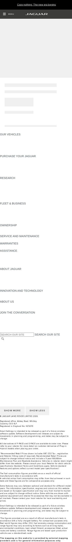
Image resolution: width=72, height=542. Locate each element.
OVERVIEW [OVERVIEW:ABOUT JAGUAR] (7, 272)
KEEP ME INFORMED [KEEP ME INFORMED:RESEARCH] (14, 185)
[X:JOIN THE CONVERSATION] (2, 330)
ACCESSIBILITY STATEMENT (18, 364)
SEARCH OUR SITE (47, 334)
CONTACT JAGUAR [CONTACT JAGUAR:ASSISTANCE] (12, 254)
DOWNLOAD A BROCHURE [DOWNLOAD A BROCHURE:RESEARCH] (17, 181)
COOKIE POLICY (11, 368)
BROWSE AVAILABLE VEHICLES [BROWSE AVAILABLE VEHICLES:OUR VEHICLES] (21, 148)
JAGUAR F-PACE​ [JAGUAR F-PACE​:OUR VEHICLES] (11, 138)
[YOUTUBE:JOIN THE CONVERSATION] (8, 323)
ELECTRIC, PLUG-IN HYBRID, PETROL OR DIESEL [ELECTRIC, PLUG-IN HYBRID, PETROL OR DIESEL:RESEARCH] (32, 199)
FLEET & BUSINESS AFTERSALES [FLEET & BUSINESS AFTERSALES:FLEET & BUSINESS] (22, 218)
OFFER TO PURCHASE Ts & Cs (20, 353)
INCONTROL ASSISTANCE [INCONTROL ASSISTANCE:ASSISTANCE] (17, 261)
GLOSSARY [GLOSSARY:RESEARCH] (7, 192)
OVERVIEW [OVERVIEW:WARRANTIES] (7, 247)
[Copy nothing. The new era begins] (36, 5)
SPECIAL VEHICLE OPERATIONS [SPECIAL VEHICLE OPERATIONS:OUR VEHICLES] (21, 141)
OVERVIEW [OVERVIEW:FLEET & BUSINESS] (7, 207)
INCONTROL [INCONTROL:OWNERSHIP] (8, 232)
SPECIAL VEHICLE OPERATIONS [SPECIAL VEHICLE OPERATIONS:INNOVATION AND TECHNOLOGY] (21, 298)
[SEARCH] (2, 339)
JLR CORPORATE (11, 360)
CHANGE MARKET (12, 342)
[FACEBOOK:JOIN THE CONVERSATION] (9, 327)
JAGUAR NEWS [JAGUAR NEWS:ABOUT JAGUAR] (10, 276)
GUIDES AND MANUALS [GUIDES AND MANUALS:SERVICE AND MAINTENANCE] (15, 239)
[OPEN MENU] (8, 14)
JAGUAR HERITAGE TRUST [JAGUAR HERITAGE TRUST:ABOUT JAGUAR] (18, 287)
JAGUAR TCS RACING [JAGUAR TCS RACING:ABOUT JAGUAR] (14, 279)
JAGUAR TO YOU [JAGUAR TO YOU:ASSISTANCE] (11, 265)
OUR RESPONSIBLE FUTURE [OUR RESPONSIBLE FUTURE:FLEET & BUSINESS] (19, 214)
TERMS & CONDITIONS (15, 350)
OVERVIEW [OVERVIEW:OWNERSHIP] (7, 228)
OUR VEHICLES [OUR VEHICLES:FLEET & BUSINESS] (10, 210)
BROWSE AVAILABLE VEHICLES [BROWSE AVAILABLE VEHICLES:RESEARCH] (21, 196)
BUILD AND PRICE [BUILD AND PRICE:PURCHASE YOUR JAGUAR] (12, 170)
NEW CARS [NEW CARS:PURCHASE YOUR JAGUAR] (7, 159)
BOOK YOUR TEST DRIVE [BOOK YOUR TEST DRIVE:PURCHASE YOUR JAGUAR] (16, 167)
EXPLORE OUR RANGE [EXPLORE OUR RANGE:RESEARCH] (15, 188)
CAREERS (6, 346)
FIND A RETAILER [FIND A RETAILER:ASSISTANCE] (11, 258)
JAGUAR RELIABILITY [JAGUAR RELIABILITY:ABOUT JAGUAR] (14, 283)
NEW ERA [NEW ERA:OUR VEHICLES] (6, 152)
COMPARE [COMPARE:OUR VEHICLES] (7, 145)
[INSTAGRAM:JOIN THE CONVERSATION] (9, 316)
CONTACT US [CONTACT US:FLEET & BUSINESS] (9, 221)
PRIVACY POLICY (11, 371)
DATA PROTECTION (13, 357)
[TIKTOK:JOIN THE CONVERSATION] (6, 319)
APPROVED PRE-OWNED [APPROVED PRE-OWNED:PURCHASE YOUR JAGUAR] (16, 163)
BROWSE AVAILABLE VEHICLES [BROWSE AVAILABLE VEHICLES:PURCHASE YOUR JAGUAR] (21, 174)
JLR (2, 305)
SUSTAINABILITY (11, 308)
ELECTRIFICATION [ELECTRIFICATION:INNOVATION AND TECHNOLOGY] (12, 294)
